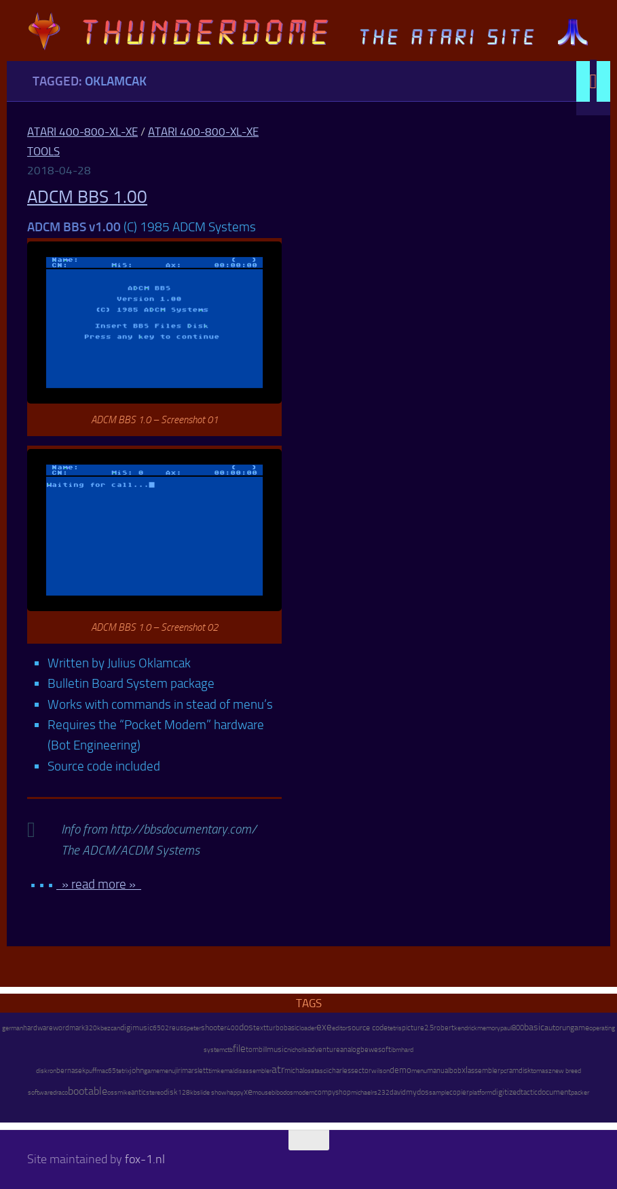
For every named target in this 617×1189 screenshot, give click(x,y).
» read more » (98, 884)
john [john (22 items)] (137, 1070)
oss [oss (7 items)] (112, 1093)
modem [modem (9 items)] (303, 1092)
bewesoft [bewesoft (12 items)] (375, 1049)
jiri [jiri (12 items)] (178, 1070)
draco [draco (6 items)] (60, 1093)
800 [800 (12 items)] (518, 1028)
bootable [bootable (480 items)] (87, 1091)
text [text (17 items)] (259, 1027)
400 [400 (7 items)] (233, 1028)
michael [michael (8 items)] (361, 1092)
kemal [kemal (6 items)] (225, 1071)
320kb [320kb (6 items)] (94, 1028)
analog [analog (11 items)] (350, 1049)
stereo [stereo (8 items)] (155, 1092)
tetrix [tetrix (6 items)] (123, 1071)
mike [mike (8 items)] (124, 1092)
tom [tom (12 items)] (252, 1049)
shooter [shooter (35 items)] (214, 1027)
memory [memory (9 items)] (488, 1028)
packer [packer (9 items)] (580, 1092)
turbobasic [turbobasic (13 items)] (282, 1028)
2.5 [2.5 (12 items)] (429, 1028)
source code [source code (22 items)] (368, 1027)
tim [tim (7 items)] (212, 1071)
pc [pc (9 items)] (503, 1070)
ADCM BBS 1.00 (87, 197)
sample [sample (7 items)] (439, 1093)
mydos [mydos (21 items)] (417, 1092)
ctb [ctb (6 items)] (229, 1050)
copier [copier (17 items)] (459, 1092)
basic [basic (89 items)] (534, 1026)
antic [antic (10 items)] (138, 1092)
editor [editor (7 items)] (340, 1028)
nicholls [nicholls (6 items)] (297, 1050)
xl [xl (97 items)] (465, 1070)
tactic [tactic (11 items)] (529, 1092)
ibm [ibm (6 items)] (396, 1050)
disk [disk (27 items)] (171, 1092)
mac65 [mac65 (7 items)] (106, 1071)
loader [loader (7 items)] (307, 1028)
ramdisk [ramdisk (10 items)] (518, 1070)
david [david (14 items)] (398, 1092)
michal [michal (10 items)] (294, 1070)
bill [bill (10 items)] (263, 1049)
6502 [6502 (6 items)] (161, 1028)
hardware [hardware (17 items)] (38, 1027)
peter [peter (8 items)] (194, 1028)
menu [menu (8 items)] (419, 1070)
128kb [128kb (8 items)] (187, 1092)
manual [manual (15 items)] (438, 1070)
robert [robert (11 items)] (444, 1028)
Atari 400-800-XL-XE (82, 131)
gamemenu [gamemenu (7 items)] (159, 1071)
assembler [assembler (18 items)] (484, 1070)
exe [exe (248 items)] (324, 1027)
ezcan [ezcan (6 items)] (112, 1028)
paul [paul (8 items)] (506, 1028)
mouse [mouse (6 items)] (262, 1093)
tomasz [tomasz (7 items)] (541, 1071)
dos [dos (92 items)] (246, 1026)
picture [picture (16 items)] (413, 1028)
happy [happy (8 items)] (235, 1092)
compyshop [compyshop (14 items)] (332, 1092)
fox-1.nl (145, 1159)
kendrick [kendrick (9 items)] (465, 1028)
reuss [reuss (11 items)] (178, 1028)
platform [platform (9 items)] (480, 1092)
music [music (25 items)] (277, 1049)
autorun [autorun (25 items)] (557, 1027)
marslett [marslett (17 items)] (195, 1070)
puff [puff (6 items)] (91, 1071)
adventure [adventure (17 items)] (323, 1049)
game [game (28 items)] (579, 1027)
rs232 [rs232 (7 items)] (381, 1093)
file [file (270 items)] (239, 1048)
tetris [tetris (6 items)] (395, 1028)
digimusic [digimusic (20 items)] (136, 1027)
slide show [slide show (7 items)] (212, 1093)
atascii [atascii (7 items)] (320, 1071)
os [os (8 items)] (307, 1070)
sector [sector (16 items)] (361, 1070)
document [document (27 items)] (554, 1092)
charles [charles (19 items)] (340, 1070)
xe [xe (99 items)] (248, 1091)
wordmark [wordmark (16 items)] (69, 1028)
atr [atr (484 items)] (278, 1069)
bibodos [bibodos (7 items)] (282, 1093)
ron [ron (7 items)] (52, 1071)
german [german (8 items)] (12, 1028)
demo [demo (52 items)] (400, 1070)
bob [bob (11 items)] (455, 1070)
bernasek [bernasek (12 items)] (71, 1070)
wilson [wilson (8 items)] (380, 1070)
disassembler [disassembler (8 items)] (253, 1070)
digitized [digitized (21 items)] (506, 1092)
